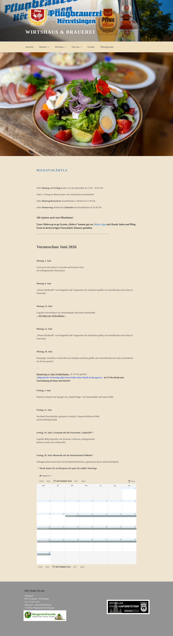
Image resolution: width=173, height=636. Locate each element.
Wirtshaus (60, 47)
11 (78, 514)
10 (63, 514)
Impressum (29, 605)
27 (106, 539)
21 (121, 527)
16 (49, 527)
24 (63, 539)
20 (106, 527)
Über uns (76, 47)
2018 (41, 481)
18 (78, 527)
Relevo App (100, 224)
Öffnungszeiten (107, 47)
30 (49, 552)
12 (92, 514)
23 (49, 539)
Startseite (29, 47)
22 (135, 527)
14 (121, 514)
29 (135, 539)
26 (92, 539)
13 (106, 514)
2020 (83, 481)
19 (92, 527)
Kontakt (90, 47)
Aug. (48, 481)
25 (78, 539)
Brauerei (44, 47)
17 (63, 527)
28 (121, 539)
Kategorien (46, 476)
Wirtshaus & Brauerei (60, 32)
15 (135, 514)
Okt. (76, 481)
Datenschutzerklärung (43, 605)
